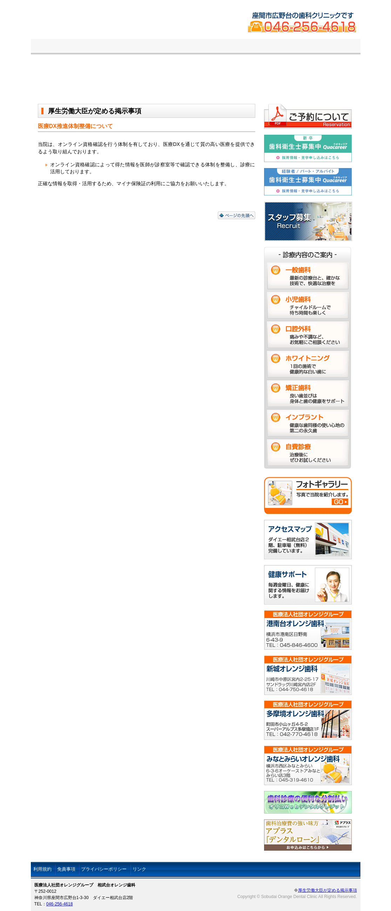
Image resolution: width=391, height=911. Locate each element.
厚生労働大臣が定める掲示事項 (327, 890)
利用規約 (42, 869)
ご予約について (187, 46)
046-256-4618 (59, 904)
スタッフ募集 (307, 46)
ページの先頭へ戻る (236, 215)
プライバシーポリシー (104, 869)
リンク (139, 869)
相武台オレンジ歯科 (149, 31)
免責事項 (66, 869)
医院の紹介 (81, 46)
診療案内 (131, 46)
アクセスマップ (249, 46)
